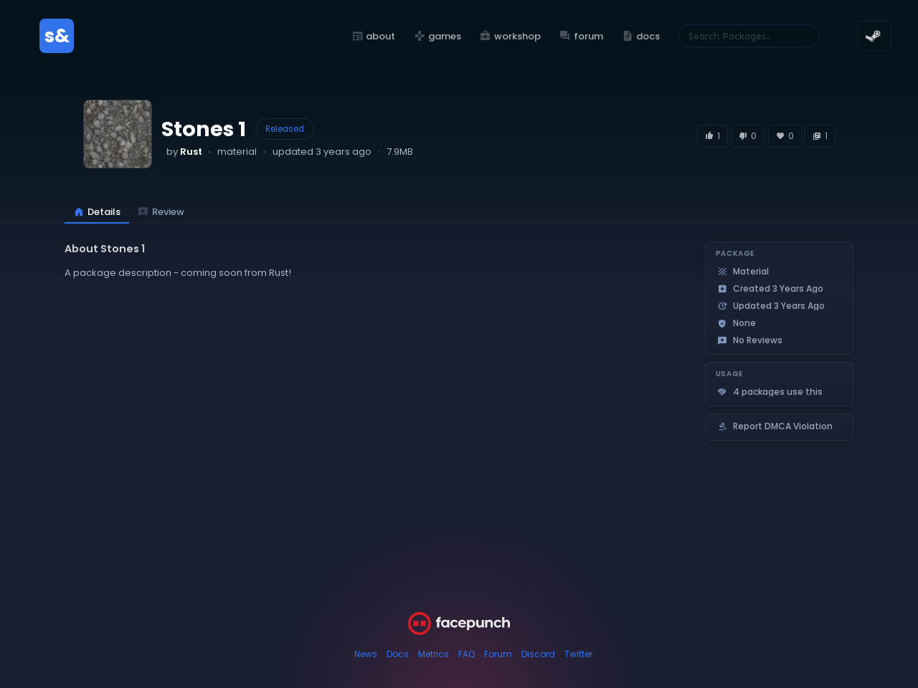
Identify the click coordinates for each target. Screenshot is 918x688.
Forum (498, 654)
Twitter (578, 654)
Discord (538, 654)
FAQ (466, 654)
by (184, 151)
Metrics (433, 654)
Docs (398, 654)
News (365, 654)
